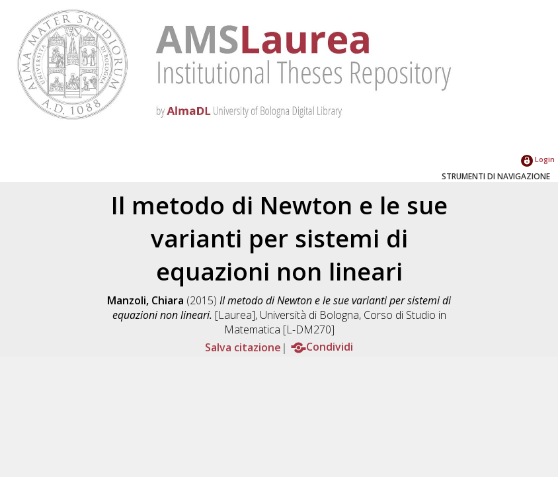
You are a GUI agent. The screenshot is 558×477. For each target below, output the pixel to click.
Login (538, 159)
